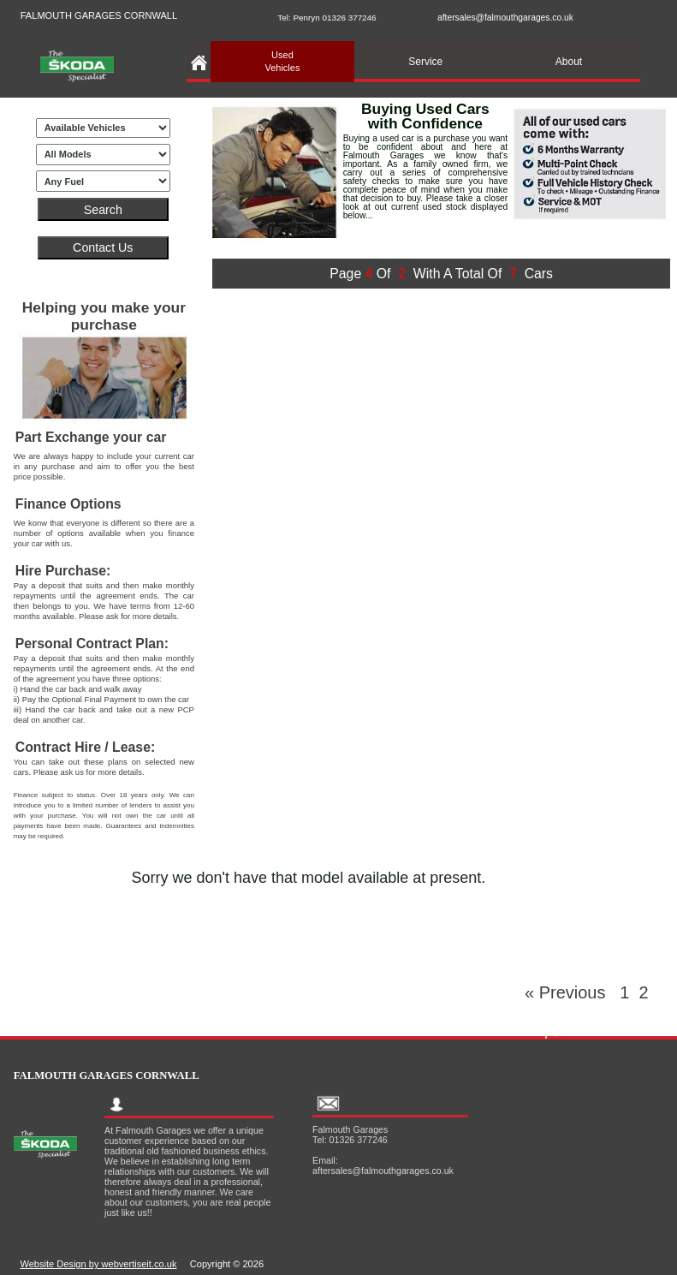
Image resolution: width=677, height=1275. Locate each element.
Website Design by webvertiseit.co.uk (98, 1264)
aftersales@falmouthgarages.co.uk (505, 17)
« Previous (572, 992)
